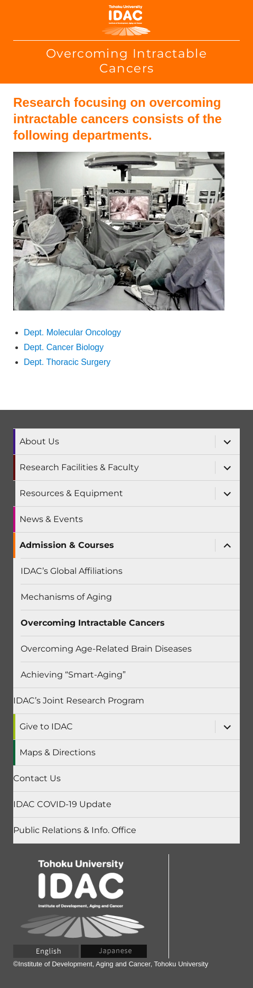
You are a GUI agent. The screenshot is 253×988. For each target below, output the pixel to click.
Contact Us (37, 778)
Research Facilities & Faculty (79, 467)
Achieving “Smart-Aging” (73, 675)
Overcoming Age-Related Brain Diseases (106, 649)
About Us (39, 441)
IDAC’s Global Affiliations (72, 571)
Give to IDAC (46, 726)
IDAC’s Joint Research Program (78, 701)
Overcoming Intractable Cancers (93, 623)
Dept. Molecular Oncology (72, 332)
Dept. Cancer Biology (64, 347)
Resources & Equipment (71, 493)
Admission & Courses (67, 545)
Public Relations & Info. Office (74, 830)
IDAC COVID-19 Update (62, 804)
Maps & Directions (58, 752)
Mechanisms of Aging (66, 597)
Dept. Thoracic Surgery (67, 362)
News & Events (51, 519)
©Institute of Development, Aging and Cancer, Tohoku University (110, 964)
